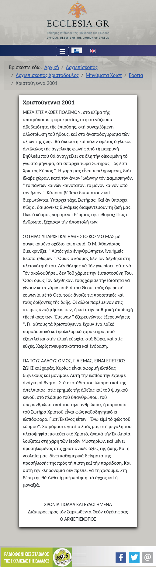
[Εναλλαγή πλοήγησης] (62, 51)
